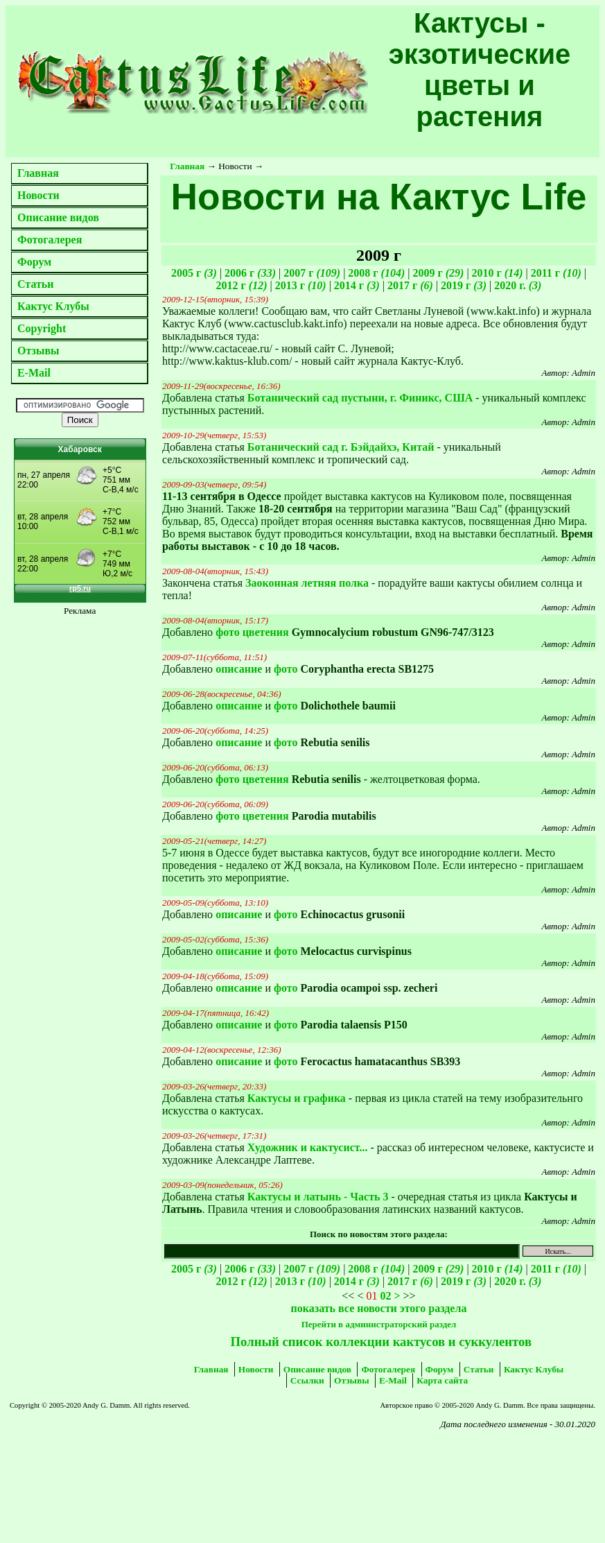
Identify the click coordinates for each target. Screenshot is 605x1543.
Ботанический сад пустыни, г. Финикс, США (360, 398)
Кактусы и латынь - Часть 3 (318, 1196)
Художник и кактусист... (307, 1147)
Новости (38, 195)
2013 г (300, 285)
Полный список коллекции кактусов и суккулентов (381, 1341)
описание (239, 669)
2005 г (194, 273)
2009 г (438, 273)
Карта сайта (442, 1380)
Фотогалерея (49, 239)
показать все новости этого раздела (379, 1308)
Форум (34, 262)
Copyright (41, 328)
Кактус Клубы (53, 306)
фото (286, 669)
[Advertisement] (113, 1470)
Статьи (35, 284)
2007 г (311, 273)
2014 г (357, 285)
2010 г (497, 273)
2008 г (376, 273)
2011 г (556, 273)
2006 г (250, 273)
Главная (38, 173)
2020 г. (517, 285)
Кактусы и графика (296, 1098)
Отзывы (38, 350)
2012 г (242, 285)
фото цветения (252, 632)
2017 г (410, 285)
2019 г (463, 285)
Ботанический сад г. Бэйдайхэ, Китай (341, 447)
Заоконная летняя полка (307, 583)
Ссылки (307, 1380)
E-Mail (34, 373)
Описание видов (58, 217)
